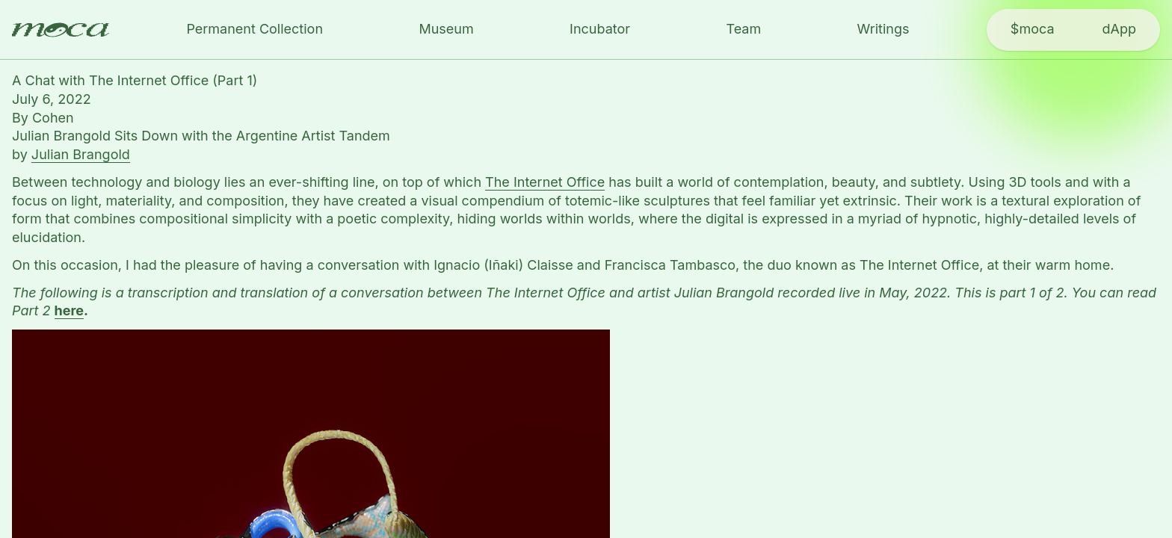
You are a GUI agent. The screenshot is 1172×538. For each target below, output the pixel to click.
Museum (446, 29)
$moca (1033, 29)
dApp (1119, 29)
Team (743, 29)
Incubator (600, 29)
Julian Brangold (80, 154)
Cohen (53, 118)
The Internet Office (545, 182)
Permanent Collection (254, 29)
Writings (883, 29)
